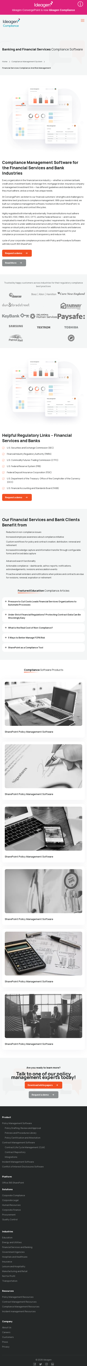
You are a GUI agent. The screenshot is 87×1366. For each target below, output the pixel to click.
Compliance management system (26, 61)
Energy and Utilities (12, 1242)
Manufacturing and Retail (14, 1271)
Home (4, 61)
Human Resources (11, 1205)
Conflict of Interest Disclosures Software (23, 1166)
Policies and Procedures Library (20, 1132)
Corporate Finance (11, 1209)
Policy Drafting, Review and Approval (23, 1128)
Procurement (9, 1214)
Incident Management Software (18, 1161)
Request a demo (13, 253)
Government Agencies (13, 1252)
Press (5, 1341)
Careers (6, 1332)
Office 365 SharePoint (13, 1182)
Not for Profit (8, 1276)
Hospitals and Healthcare (14, 1256)
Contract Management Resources (19, 1301)
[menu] (82, 20)
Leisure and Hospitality (13, 1266)
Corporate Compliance (13, 1195)
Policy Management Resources (18, 1296)
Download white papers (40, 1085)
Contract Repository (15, 1152)
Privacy (5, 1346)
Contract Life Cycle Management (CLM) (25, 1147)
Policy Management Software (17, 1123)
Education (7, 1237)
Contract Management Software (18, 1142)
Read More (10, 262)
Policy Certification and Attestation (22, 1137)
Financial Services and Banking (17, 1247)
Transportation (9, 1280)
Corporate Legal (10, 1200)
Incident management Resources (19, 1311)
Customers (8, 1337)
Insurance (7, 1261)
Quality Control (10, 1219)
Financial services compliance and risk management (26, 68)
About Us (6, 1327)
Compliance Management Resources (20, 1306)
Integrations (11, 1157)
